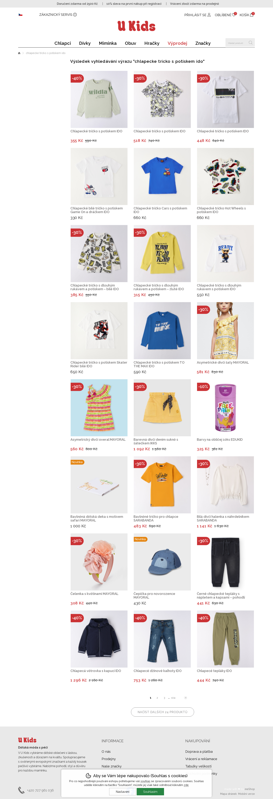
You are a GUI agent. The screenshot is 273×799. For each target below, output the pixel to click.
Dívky (85, 43)
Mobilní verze (246, 793)
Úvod (19, 53)
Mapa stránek (228, 793)
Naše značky (112, 766)
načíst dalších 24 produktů (163, 712)
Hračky (151, 43)
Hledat (250, 42)
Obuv (130, 43)
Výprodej (177, 43)
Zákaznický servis (55, 15)
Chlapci (62, 43)
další (185, 697)
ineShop (250, 789)
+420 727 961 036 (40, 790)
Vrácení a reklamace (201, 759)
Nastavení (122, 791)
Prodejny (109, 759)
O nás (106, 751)
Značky (203, 43)
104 (173, 697)
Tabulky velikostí (198, 766)
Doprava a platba (199, 751)
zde (186, 785)
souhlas (145, 781)
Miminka (108, 43)
